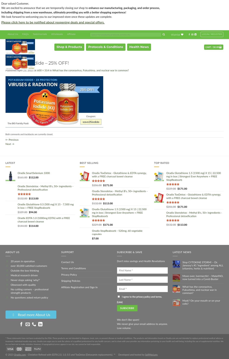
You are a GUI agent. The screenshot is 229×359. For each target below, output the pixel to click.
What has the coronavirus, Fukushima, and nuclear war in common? (90, 70)
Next (10, 143)
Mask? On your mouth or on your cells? (201, 302)
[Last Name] (142, 279)
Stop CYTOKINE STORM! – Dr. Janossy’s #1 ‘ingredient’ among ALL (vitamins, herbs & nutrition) (202, 265)
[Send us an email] (192, 34)
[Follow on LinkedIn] (195, 34)
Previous (12, 139)
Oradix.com (20, 354)
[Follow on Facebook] (189, 34)
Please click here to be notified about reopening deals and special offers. (52, 22)
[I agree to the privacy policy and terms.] (119, 297)
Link (120, 302)
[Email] (142, 289)
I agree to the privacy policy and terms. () (139, 299)
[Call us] (34, 324)
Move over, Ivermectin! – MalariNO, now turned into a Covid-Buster (202, 277)
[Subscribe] (127, 308)
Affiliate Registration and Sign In (79, 287)
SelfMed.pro (151, 354)
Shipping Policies (70, 280)
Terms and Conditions (73, 268)
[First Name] (142, 270)
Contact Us (67, 262)
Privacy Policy (69, 274)
